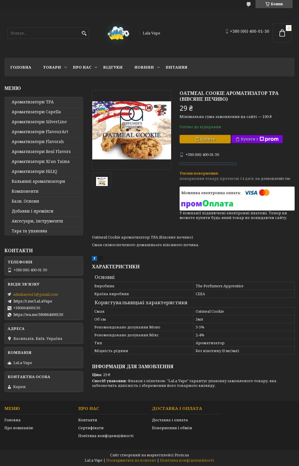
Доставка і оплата (170, 419)
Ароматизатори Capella (36, 111)
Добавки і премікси (32, 211)
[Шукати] (84, 33)
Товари (52, 67)
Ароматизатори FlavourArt (40, 131)
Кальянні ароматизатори (38, 181)
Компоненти (25, 191)
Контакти (87, 419)
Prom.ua (182, 455)
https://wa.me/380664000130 (38, 314)
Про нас (82, 67)
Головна (20, 67)
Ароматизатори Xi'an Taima (41, 161)
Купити (208, 139)
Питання (176, 67)
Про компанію (18, 427)
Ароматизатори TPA (33, 102)
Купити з (260, 139)
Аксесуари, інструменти (37, 221)
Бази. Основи (25, 201)
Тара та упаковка (29, 231)
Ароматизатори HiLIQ (34, 171)
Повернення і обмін (172, 427)
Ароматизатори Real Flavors (41, 151)
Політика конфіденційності (106, 435)
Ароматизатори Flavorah (38, 141)
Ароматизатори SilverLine (39, 121)
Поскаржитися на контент (131, 460)
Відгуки (113, 67)
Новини (144, 67)
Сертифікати (91, 427)
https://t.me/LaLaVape (32, 301)
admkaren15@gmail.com (35, 294)
